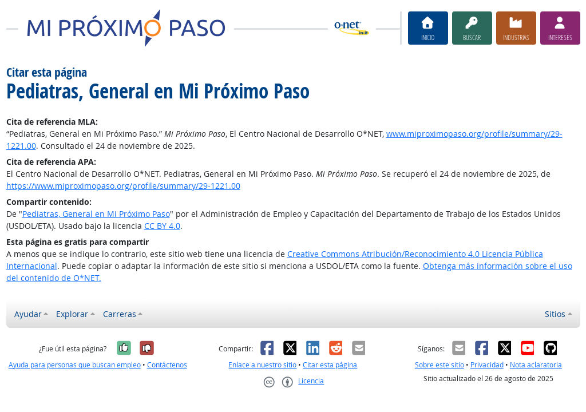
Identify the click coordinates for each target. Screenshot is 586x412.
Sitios (555, 313)
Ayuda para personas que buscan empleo (75, 365)
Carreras (119, 313)
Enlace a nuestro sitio (262, 365)
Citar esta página (330, 365)
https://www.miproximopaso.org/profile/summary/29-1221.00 (123, 185)
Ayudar (28, 313)
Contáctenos (167, 365)
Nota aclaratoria (536, 365)
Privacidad (487, 365)
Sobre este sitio (439, 365)
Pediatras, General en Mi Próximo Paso (96, 213)
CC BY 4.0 (162, 225)
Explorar (72, 313)
